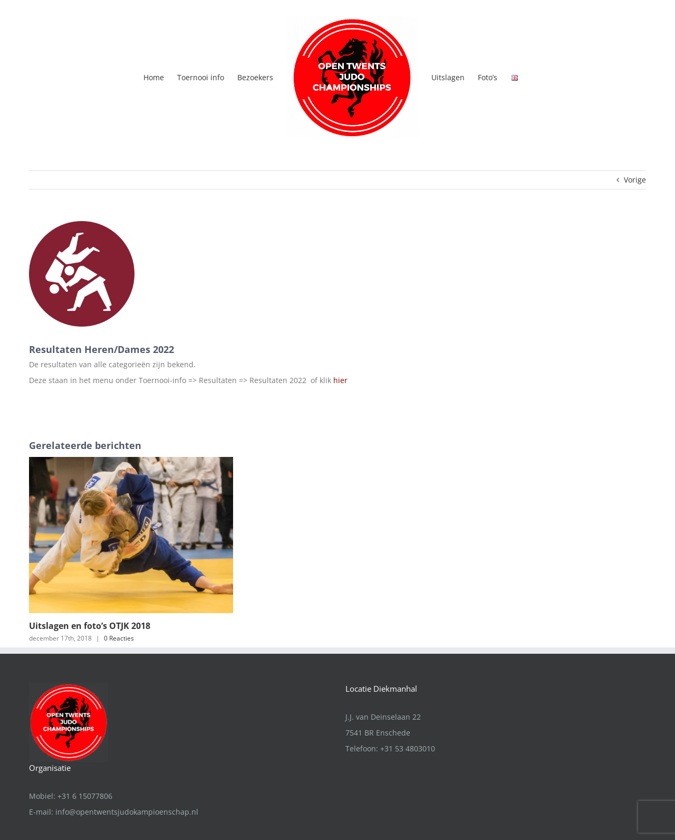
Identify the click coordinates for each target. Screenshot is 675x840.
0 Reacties (119, 638)
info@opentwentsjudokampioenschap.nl (126, 754)
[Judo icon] (81, 274)
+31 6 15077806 (84, 738)
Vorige (635, 180)
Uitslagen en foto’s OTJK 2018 (89, 626)
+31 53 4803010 (407, 690)
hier (340, 380)
